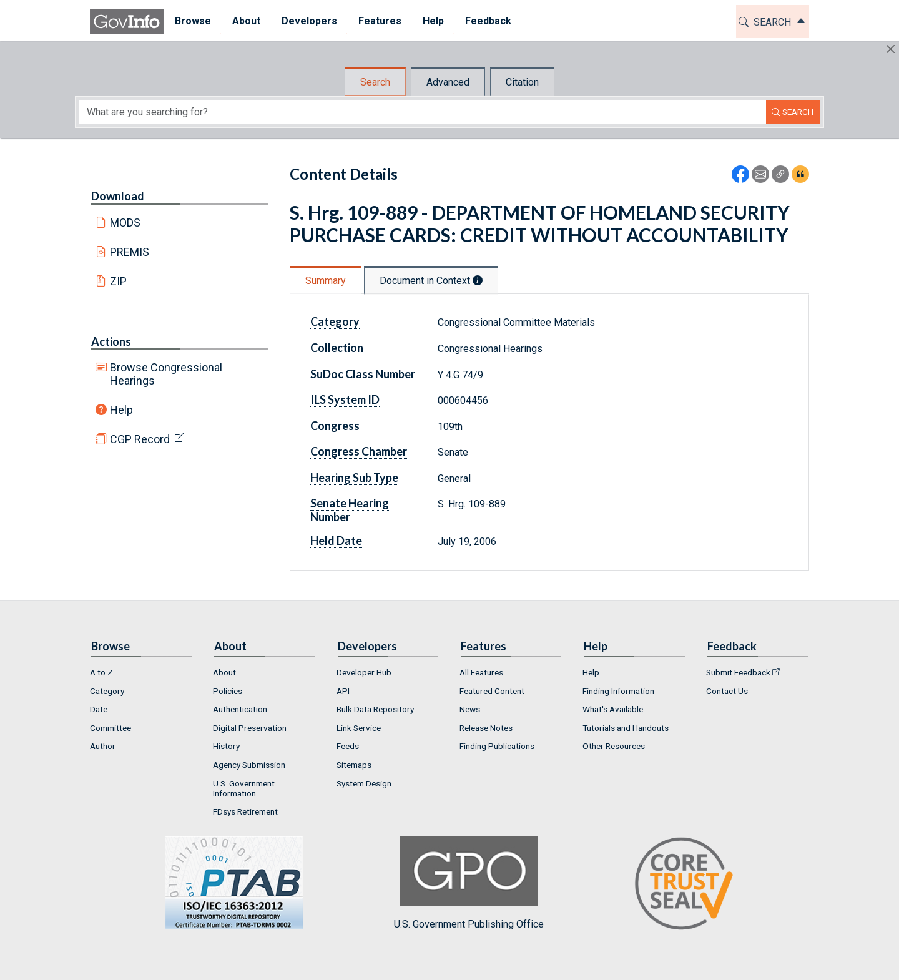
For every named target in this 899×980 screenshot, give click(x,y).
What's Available (612, 709)
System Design (364, 783)
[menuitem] (192, 21)
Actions (111, 341)
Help (121, 409)
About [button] (246, 21)
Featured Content (491, 691)
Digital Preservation (250, 728)
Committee (110, 728)
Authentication (240, 709)
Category (335, 321)
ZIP (118, 281)
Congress (335, 426)
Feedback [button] (487, 21)
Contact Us (727, 691)
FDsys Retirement (245, 811)
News (469, 709)
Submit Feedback (738, 672)
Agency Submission (249, 765)
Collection (336, 348)
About (224, 672)
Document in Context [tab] (431, 281)
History (226, 746)
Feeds (348, 746)
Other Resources (613, 746)
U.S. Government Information (244, 788)
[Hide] (890, 49)
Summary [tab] (325, 281)
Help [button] (432, 21)
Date (98, 709)
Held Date (336, 540)
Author (102, 746)
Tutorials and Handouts (625, 728)
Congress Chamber (358, 451)
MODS (125, 222)
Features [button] (379, 21)
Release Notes (486, 728)
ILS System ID (345, 399)
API (343, 691)
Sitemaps (354, 765)
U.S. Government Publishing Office (469, 883)
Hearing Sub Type (354, 477)
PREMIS (129, 251)
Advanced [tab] (447, 82)
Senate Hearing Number (349, 510)
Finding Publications (496, 746)
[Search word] (422, 112)
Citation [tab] (522, 82)
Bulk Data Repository (375, 709)
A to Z (101, 672)
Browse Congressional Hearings (166, 374)
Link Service (359, 728)
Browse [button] (192, 21)
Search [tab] (375, 82)
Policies (227, 691)
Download (117, 196)
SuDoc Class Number (362, 374)
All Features (481, 672)
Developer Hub (364, 672)
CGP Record (140, 439)
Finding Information (618, 691)
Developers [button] (309, 21)
